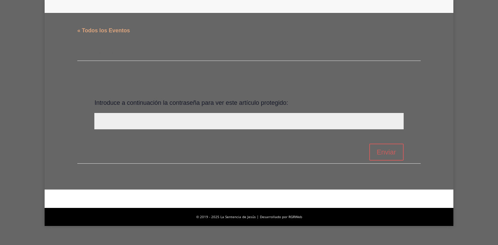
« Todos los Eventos (103, 30)
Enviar (386, 152)
